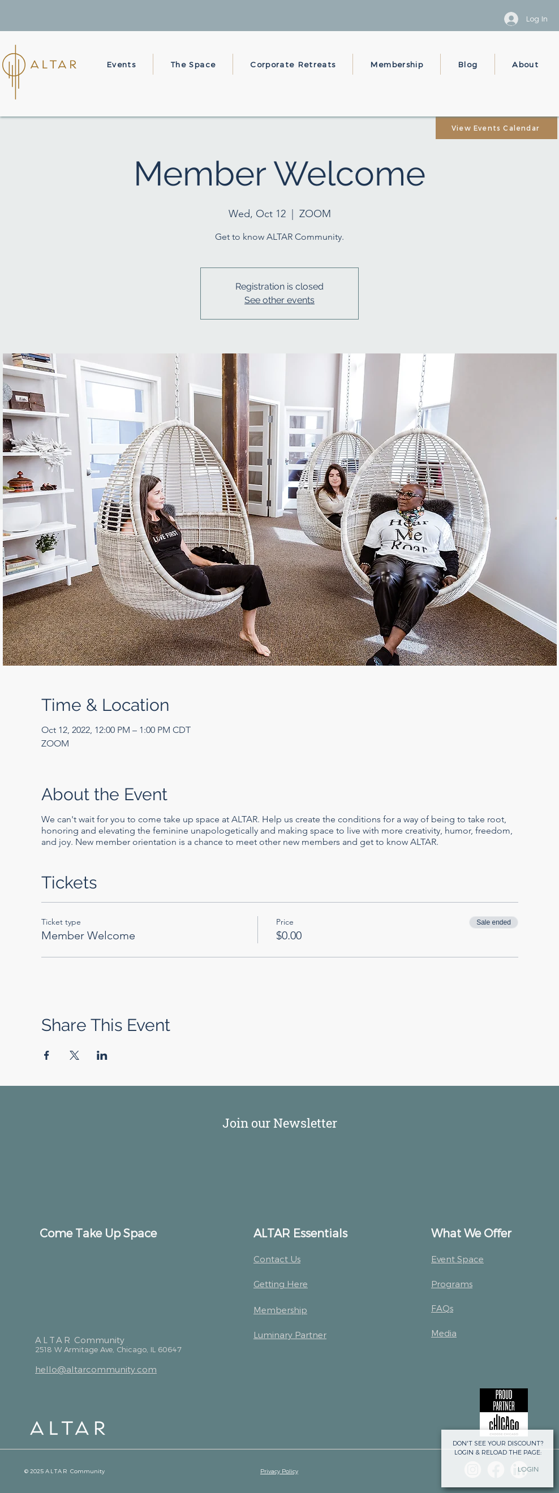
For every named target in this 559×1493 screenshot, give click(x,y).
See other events (279, 300)
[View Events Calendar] (496, 127)
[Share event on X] (74, 1055)
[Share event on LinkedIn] (102, 1055)
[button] (121, 64)
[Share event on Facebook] (46, 1055)
